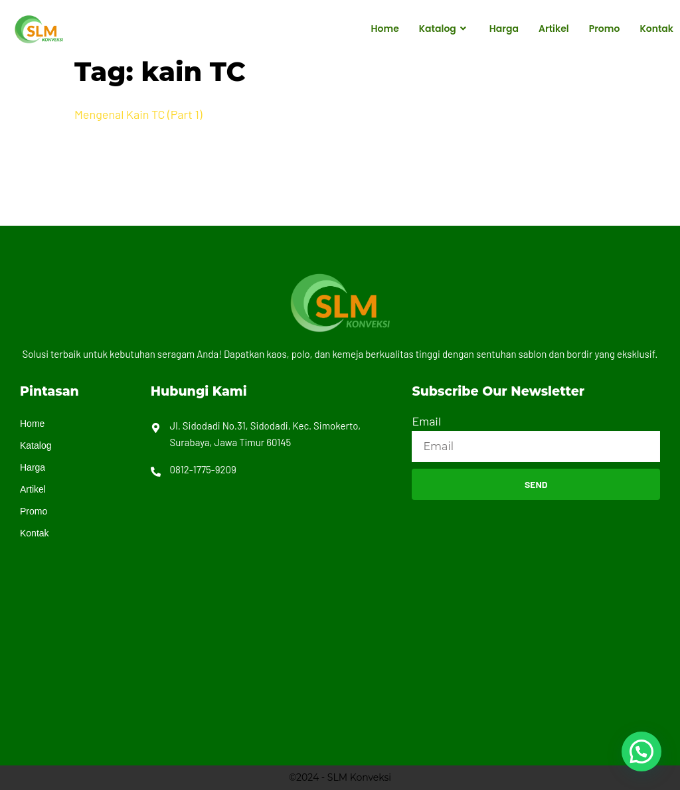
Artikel (554, 28)
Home (385, 28)
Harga (504, 28)
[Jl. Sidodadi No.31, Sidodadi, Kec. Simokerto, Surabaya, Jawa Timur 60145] (536, 612)
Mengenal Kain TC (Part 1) (138, 114)
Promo (604, 28)
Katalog (444, 29)
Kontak (656, 28)
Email (426, 421)
